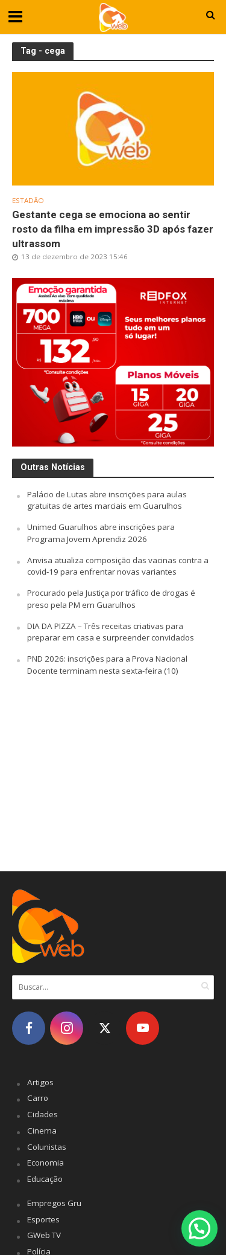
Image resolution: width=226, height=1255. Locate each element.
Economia (45, 1162)
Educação (45, 1178)
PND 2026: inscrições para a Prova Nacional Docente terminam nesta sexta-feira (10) (107, 664)
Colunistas (46, 1146)
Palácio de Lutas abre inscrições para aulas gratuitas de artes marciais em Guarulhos (107, 500)
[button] (199, 1228)
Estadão (28, 200)
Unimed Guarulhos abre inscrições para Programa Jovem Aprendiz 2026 (101, 532)
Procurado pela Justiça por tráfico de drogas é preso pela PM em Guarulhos (111, 598)
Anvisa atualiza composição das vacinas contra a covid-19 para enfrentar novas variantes (118, 566)
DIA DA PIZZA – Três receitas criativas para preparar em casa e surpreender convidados (110, 632)
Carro (37, 1097)
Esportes (43, 1219)
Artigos (40, 1082)
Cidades (42, 1114)
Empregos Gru (54, 1203)
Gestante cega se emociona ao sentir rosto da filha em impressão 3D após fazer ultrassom (112, 229)
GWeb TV (44, 1235)
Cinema (42, 1130)
